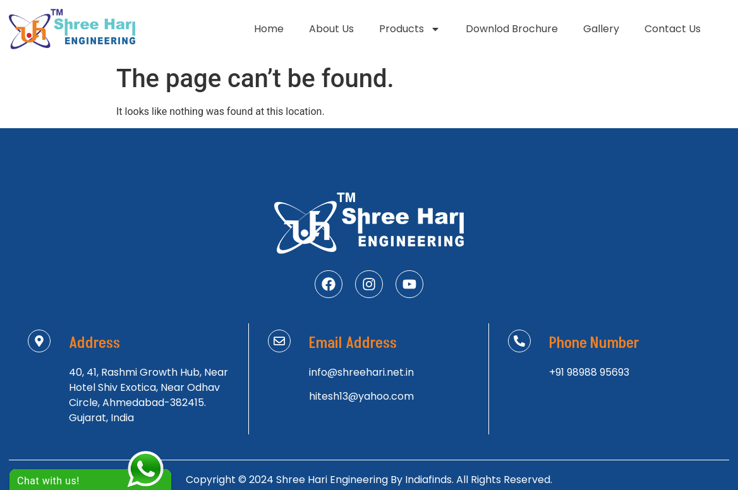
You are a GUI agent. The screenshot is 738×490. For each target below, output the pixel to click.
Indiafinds (428, 479)
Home (269, 28)
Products (409, 29)
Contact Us (672, 28)
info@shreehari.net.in (361, 372)
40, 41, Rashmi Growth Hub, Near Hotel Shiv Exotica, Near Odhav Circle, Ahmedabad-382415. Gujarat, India (148, 395)
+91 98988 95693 (589, 372)
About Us (331, 28)
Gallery (601, 28)
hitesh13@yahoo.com (361, 396)
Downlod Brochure (512, 28)
